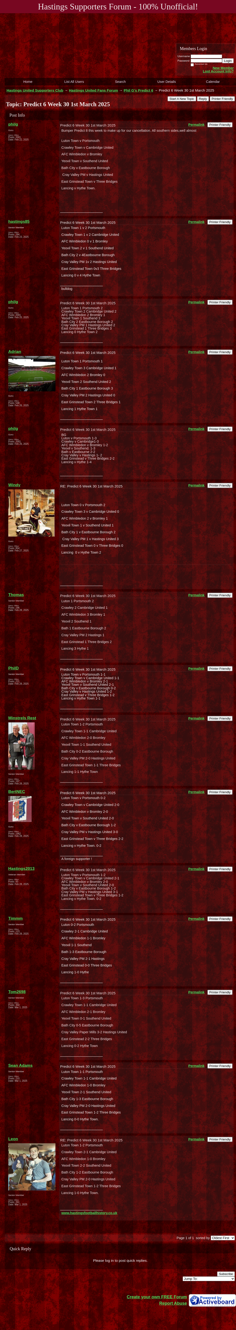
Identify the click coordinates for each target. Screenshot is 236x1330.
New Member (223, 68)
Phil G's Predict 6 (138, 90)
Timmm (15, 918)
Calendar (213, 82)
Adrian (14, 351)
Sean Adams (20, 1065)
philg (13, 124)
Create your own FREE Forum (157, 1297)
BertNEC (16, 791)
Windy (14, 485)
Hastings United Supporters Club (35, 90)
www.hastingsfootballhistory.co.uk (89, 1213)
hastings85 (19, 221)
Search (120, 82)
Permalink (196, 125)
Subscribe (226, 1274)
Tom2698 (17, 991)
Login (228, 61)
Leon (13, 1138)
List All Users (74, 82)
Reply (203, 99)
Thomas (16, 594)
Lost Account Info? (218, 71)
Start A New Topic (181, 99)
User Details (166, 82)
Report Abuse (173, 1303)
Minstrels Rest (22, 718)
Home (27, 82)
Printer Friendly (222, 99)
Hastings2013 (21, 868)
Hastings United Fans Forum (93, 90)
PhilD (13, 668)
